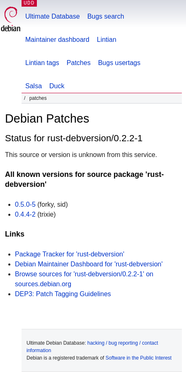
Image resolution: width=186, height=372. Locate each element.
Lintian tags (42, 62)
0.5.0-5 (25, 204)
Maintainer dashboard (57, 39)
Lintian (106, 39)
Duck (56, 85)
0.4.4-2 (25, 214)
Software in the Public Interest (139, 358)
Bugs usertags (119, 62)
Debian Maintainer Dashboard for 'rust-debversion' (89, 264)
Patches (79, 62)
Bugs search (105, 16)
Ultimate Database (52, 16)
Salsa (33, 85)
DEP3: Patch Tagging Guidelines (63, 293)
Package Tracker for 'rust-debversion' (69, 254)
